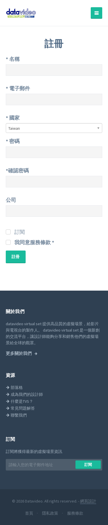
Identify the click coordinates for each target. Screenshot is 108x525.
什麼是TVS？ (19, 401)
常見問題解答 (20, 408)
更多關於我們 (19, 353)
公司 (11, 200)
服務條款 (75, 513)
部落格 (14, 387)
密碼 (13, 141)
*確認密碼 (17, 170)
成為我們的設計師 (24, 394)
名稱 (13, 59)
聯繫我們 (16, 415)
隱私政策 (50, 513)
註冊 (16, 256)
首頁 (29, 513)
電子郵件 (18, 88)
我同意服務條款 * (34, 242)
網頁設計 (88, 501)
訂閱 (88, 464)
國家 (13, 117)
